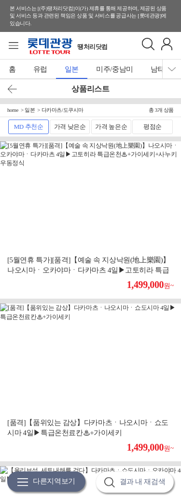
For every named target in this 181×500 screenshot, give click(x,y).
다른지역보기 (46, 482)
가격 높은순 (111, 126)
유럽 (40, 69)
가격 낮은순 (70, 126)
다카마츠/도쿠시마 (63, 110)
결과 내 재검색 (134, 482)
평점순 (152, 126)
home (12, 110)
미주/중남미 (114, 69)
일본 (72, 69)
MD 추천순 (28, 126)
